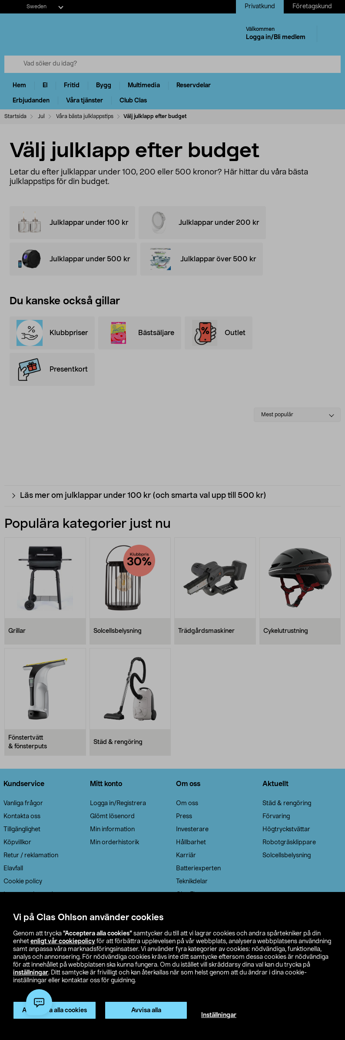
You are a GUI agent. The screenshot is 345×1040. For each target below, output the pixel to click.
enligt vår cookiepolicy (62, 941)
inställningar (30, 973)
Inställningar (218, 1015)
